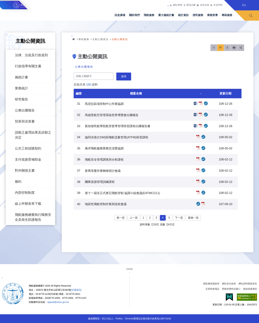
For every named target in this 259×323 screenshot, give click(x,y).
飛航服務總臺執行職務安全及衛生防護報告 (33, 217)
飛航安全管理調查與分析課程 (198, 159)
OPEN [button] (129, 269)
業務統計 (21, 88)
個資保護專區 (250, 289)
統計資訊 (183, 15)
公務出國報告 (25, 110)
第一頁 (121, 217)
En (244, 5)
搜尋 (250, 15)
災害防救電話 (212, 289)
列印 (234, 47)
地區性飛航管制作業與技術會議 (198, 204)
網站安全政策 (229, 283)
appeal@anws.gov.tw (58, 302)
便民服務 (198, 15)
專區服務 (227, 15)
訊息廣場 (120, 15)
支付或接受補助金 (28, 159)
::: (168, 5)
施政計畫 (21, 77)
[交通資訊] (76, 290)
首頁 (73, 39)
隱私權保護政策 (211, 283)
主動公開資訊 (100, 39)
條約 (18, 181)
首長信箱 (204, 5)
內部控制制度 (25, 192)
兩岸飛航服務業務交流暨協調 (198, 148)
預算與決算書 (25, 121)
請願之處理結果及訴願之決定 (33, 135)
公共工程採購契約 (28, 148)
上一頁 (134, 217)
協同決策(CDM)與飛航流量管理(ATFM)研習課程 (198, 137)
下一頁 (179, 217)
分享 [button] (241, 47)
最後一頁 (193, 217)
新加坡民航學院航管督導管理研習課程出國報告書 (195, 126)
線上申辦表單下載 (28, 203)
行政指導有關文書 (28, 66)
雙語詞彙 (191, 5)
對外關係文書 (25, 170)
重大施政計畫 (166, 15)
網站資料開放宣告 (248, 283)
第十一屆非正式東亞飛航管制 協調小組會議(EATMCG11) (198, 192)
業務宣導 (212, 15)
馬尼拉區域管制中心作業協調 (195, 103)
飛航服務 (149, 15)
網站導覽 (177, 5)
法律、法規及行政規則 (31, 55)
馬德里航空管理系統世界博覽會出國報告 (195, 114)
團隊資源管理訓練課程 (198, 181)
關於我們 (134, 15)
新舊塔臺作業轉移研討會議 (198, 170)
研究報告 (21, 99)
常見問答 (218, 5)
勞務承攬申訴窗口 (231, 289)
